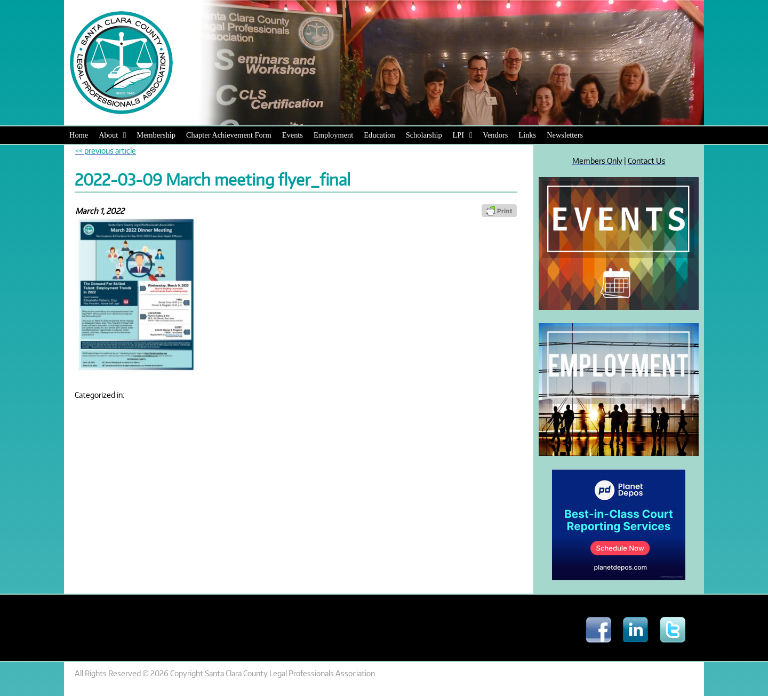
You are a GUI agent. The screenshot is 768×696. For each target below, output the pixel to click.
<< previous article (105, 150)
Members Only (597, 160)
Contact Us (647, 160)
